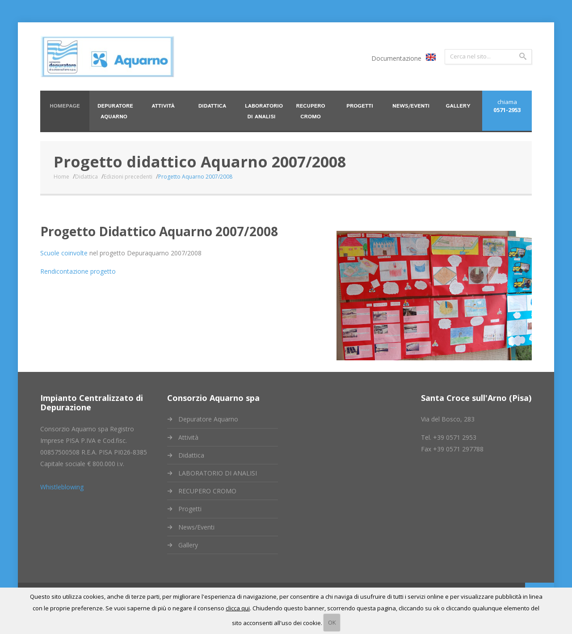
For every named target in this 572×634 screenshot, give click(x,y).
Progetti (190, 509)
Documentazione (396, 58)
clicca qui (238, 608)
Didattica (86, 176)
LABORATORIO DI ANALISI (217, 473)
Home (61, 176)
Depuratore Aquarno (208, 419)
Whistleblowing (62, 487)
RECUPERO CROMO (207, 491)
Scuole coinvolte (64, 253)
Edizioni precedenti (127, 176)
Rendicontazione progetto (78, 271)
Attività (188, 437)
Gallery (188, 545)
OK (332, 622)
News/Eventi (196, 527)
